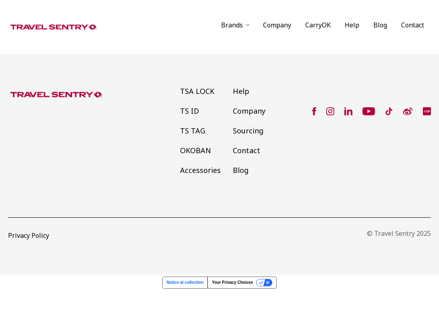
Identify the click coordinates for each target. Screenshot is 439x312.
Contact (412, 25)
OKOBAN (195, 150)
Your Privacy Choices (232, 282)
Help (352, 25)
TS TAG (192, 130)
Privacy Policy (28, 235)
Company (277, 25)
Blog (380, 25)
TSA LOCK (197, 91)
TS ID (189, 111)
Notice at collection (185, 282)
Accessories (200, 170)
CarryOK (318, 25)
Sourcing (248, 130)
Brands (232, 25)
